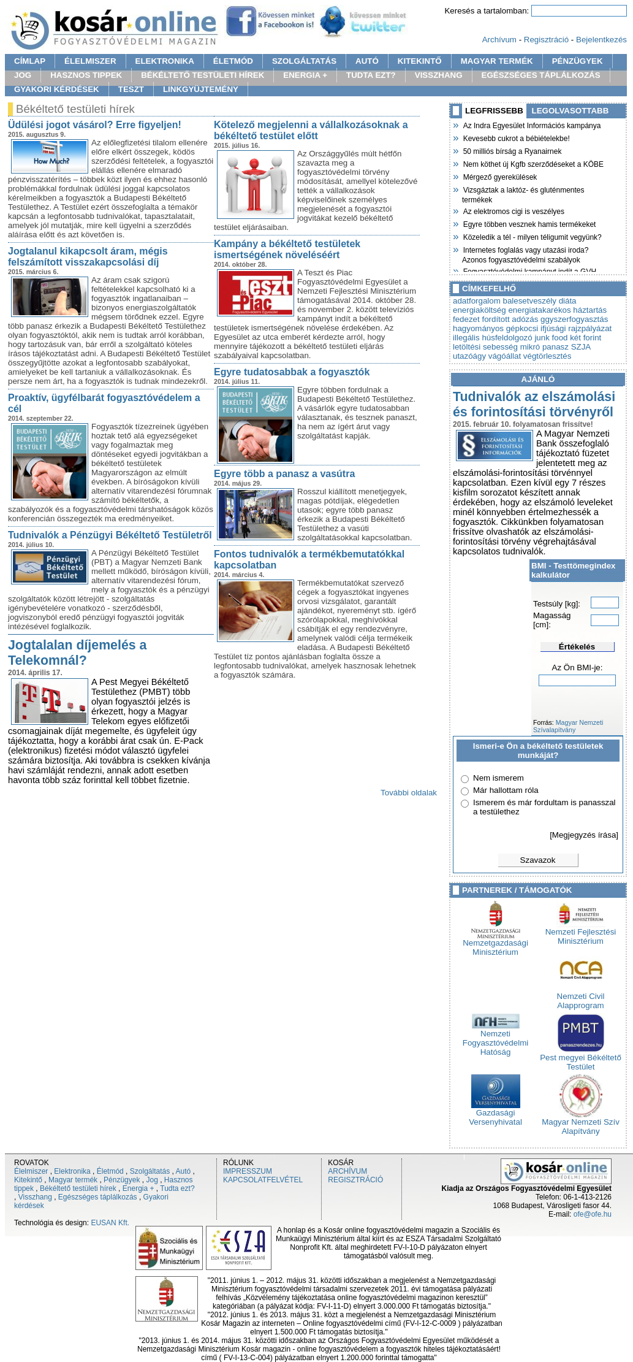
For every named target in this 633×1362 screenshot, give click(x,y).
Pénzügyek (122, 1180)
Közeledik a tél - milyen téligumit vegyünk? (532, 236)
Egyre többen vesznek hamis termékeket (529, 223)
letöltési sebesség (485, 346)
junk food (550, 337)
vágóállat (504, 356)
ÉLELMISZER (90, 61)
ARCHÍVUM (347, 1171)
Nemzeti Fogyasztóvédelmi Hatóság (495, 1039)
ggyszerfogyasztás (574, 319)
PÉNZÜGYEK (577, 61)
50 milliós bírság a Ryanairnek (511, 150)
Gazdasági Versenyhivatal (495, 1114)
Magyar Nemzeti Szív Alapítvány (581, 1123)
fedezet (466, 319)
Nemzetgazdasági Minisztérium (495, 944)
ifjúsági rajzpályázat (576, 328)
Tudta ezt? (177, 1188)
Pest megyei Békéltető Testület (580, 1058)
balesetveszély (529, 300)
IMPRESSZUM (247, 1171)
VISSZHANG (439, 75)
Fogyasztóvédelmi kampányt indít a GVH (529, 270)
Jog (151, 1180)
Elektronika (72, 1171)
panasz (555, 346)
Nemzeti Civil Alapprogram (581, 997)
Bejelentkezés (601, 39)
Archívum (499, 39)
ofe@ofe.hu (593, 1214)
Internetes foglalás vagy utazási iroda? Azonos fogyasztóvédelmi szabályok (525, 253)
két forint (585, 337)
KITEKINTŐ (420, 61)
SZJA (581, 346)
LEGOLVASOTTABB (570, 110)
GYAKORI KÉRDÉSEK (56, 89)
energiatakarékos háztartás (557, 310)
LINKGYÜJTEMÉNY (200, 89)
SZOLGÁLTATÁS (304, 61)
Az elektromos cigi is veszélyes (513, 210)
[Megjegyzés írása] (584, 835)
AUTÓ (367, 61)
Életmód (110, 1171)
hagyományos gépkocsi (495, 328)
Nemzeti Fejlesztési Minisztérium (580, 933)
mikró (530, 346)
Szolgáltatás (150, 1171)
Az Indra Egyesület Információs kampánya (531, 124)
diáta (568, 300)
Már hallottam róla (506, 790)
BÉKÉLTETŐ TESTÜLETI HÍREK (202, 75)
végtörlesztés (547, 356)
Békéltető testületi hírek (78, 1188)
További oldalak (409, 792)
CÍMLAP (29, 61)
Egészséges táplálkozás (97, 1197)
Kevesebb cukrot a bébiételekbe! (516, 137)
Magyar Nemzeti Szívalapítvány (568, 726)
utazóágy (469, 356)
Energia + (138, 1188)
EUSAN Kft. (110, 1223)
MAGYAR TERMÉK (497, 61)
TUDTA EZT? (371, 75)
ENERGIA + (305, 75)
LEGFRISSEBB (494, 110)
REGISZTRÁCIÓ (355, 1180)
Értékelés (577, 646)
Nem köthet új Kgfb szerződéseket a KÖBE (533, 163)
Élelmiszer (31, 1171)
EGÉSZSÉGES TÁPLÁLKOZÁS (541, 75)
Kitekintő (28, 1180)
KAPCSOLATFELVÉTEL (263, 1180)
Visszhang (35, 1197)
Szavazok (538, 860)
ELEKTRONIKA (164, 61)
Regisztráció (546, 39)
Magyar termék (72, 1180)
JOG (22, 75)
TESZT (131, 89)
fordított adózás (510, 319)
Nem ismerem (498, 777)
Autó (183, 1171)
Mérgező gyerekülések (499, 176)
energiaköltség (479, 310)
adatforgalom (477, 300)
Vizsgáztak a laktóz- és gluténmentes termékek (523, 193)
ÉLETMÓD (233, 61)
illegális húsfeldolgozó (493, 337)
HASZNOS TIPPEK (86, 75)
